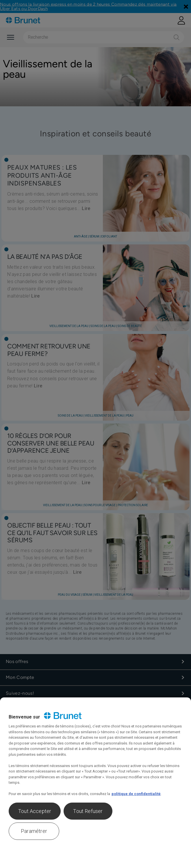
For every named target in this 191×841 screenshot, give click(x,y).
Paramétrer (34, 831)
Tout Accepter (34, 811)
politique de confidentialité (136, 794)
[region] (95, 769)
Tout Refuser (88, 811)
